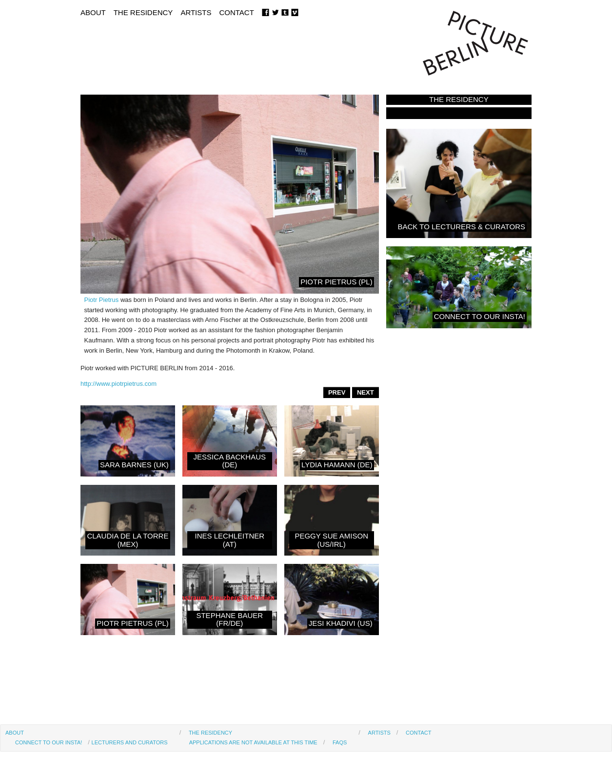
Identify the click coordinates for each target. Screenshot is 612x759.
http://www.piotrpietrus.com (118, 383)
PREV (336, 392)
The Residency (143, 12)
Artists (195, 12)
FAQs (340, 742)
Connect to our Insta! (48, 742)
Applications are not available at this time (253, 742)
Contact (236, 12)
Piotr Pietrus (101, 299)
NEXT (365, 392)
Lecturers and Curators (130, 742)
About (93, 12)
